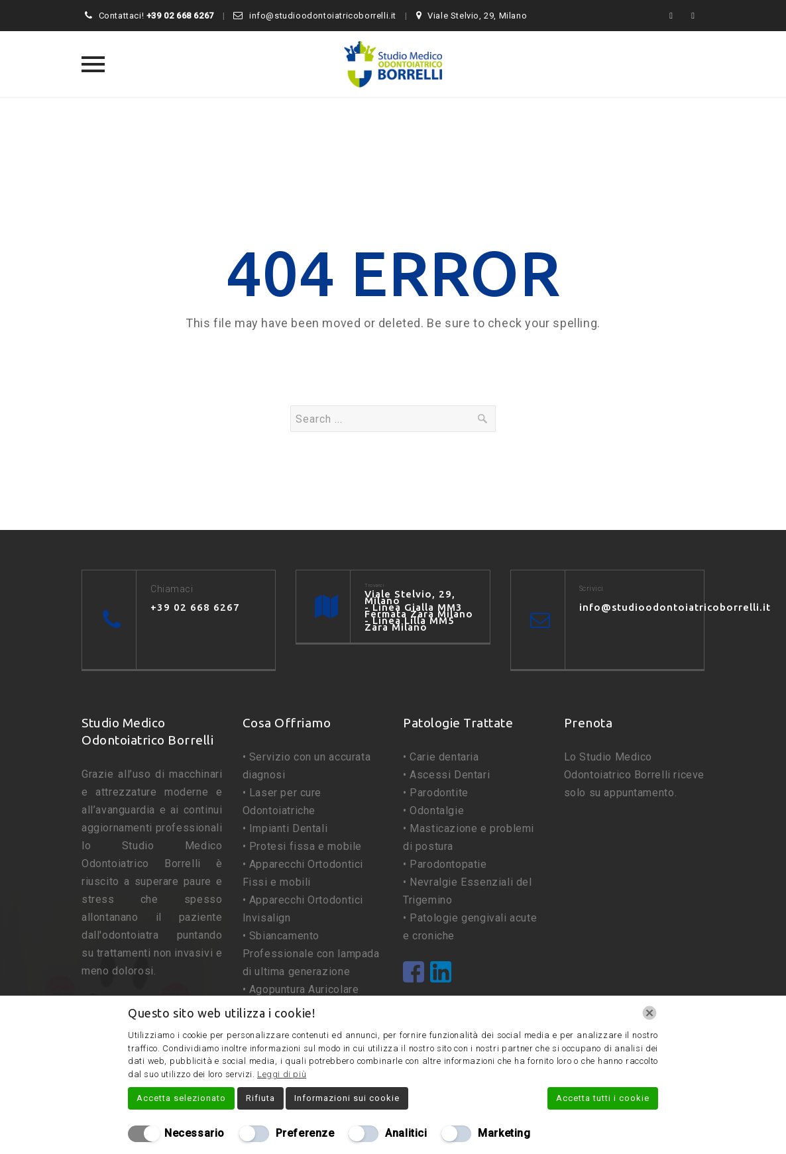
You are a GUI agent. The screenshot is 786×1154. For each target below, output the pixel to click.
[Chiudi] (649, 1013)
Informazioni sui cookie (347, 1098)
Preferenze (305, 1133)
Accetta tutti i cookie (602, 1098)
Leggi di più (281, 1074)
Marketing (504, 1133)
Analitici (406, 1133)
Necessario (194, 1133)
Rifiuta (260, 1098)
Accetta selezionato (181, 1098)
